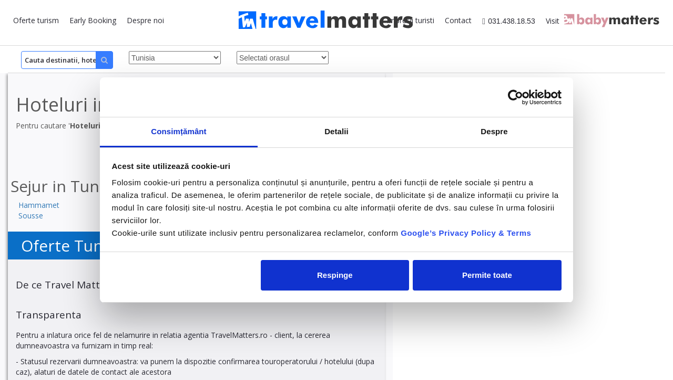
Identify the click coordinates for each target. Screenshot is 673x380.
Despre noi (145, 20)
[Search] (67, 60)
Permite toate (487, 275)
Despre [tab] (494, 131)
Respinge (335, 275)
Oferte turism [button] (36, 20)
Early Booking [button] (92, 20)
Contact (458, 20)
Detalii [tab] (336, 131)
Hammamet (38, 205)
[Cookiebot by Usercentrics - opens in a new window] (516, 97)
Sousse (30, 216)
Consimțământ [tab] (178, 131)
